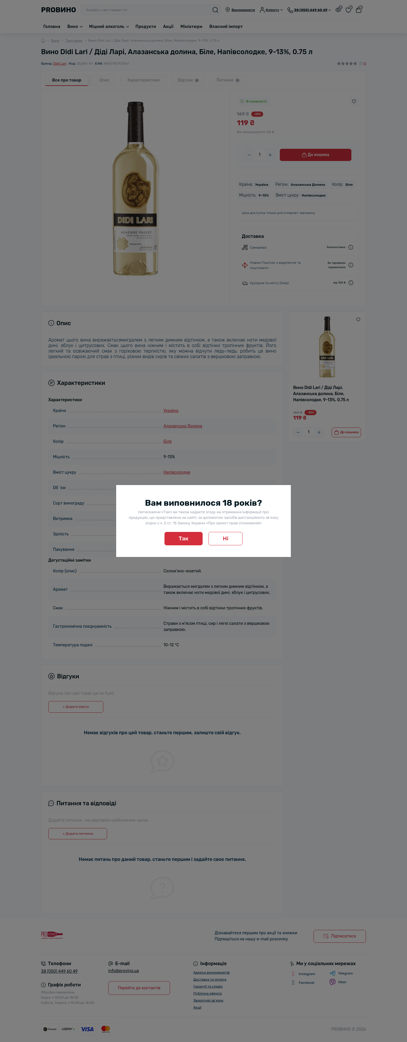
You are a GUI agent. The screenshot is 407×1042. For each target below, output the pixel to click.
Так (184, 538)
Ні (225, 538)
